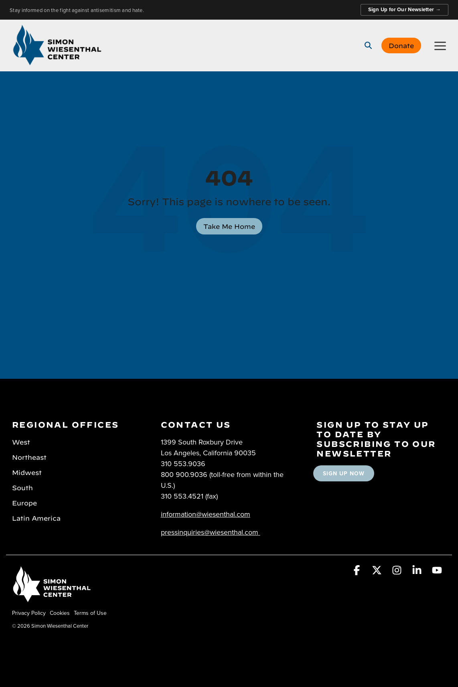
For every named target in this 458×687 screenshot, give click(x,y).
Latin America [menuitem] (36, 517)
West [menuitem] (21, 441)
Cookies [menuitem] (60, 613)
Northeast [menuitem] (29, 456)
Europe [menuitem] (24, 502)
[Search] (368, 45)
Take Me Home (229, 225)
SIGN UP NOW (344, 473)
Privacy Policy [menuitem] (29, 613)
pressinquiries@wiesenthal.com (209, 532)
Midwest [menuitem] (27, 472)
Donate (401, 45)
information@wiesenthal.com (205, 514)
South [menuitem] (22, 487)
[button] (440, 45)
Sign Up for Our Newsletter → (404, 9)
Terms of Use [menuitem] (90, 613)
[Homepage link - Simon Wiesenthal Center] (52, 599)
